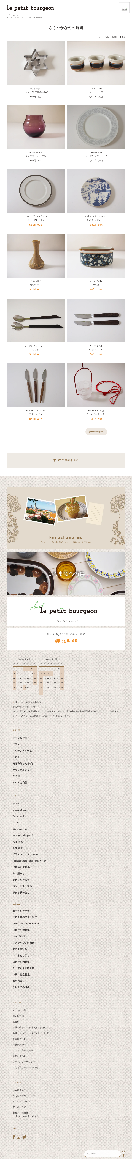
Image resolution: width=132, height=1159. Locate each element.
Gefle (15, 822)
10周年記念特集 (21, 867)
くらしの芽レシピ (22, 1101)
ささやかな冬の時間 (24, 943)
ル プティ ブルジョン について (66, 621)
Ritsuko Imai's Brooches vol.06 (30, 861)
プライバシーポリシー (24, 1062)
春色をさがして (21, 880)
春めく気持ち (20, 949)
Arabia (16, 803)
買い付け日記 (19, 1107)
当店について (19, 1090)
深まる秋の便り (21, 892)
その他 (16, 776)
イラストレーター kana (25, 854)
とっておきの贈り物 (24, 968)
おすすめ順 (104, 37)
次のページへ (96, 431)
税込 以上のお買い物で (66, 639)
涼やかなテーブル (22, 886)
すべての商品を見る (66, 460)
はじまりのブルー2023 (25, 917)
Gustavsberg (19, 810)
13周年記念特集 (21, 962)
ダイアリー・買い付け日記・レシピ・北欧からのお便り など (66, 539)
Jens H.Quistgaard (23, 835)
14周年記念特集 (21, 974)
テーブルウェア (21, 738)
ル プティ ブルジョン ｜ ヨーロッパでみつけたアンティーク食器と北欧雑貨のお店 (24, 16)
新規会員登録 (19, 1045)
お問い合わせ (19, 1056)
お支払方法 (18, 1016)
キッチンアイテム (22, 751)
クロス (16, 757)
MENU (124, 7)
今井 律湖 (18, 848)
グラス (16, 744)
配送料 (16, 1022)
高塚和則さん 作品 (23, 763)
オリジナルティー (22, 770)
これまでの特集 (21, 987)
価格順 (114, 37)
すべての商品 (20, 782)
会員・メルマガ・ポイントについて (31, 1033)
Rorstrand (18, 816)
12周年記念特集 (21, 930)
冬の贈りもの (20, 873)
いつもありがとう (22, 955)
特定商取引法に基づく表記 (26, 1067)
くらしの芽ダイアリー (24, 1096)
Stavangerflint (20, 829)
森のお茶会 (19, 981)
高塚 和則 (18, 842)
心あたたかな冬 (21, 911)
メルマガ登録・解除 (23, 1050)
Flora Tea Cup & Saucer (26, 923)
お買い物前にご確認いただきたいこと (32, 1027)
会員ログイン (19, 1039)
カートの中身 (19, 1010)
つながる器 (19, 936)
